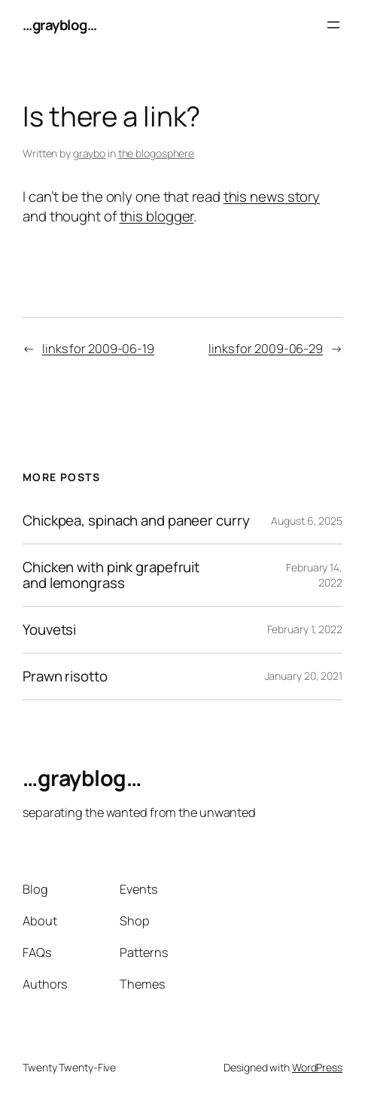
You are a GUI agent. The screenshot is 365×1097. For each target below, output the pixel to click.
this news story (272, 196)
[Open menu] (333, 25)
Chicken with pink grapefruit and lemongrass (111, 575)
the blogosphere (156, 153)
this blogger (157, 216)
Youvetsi (49, 630)
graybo (89, 153)
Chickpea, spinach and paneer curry (136, 521)
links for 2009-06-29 (265, 348)
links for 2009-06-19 (98, 348)
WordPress (317, 1067)
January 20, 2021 (303, 676)
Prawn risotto (65, 676)
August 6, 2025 (306, 520)
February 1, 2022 (304, 629)
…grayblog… (59, 25)
